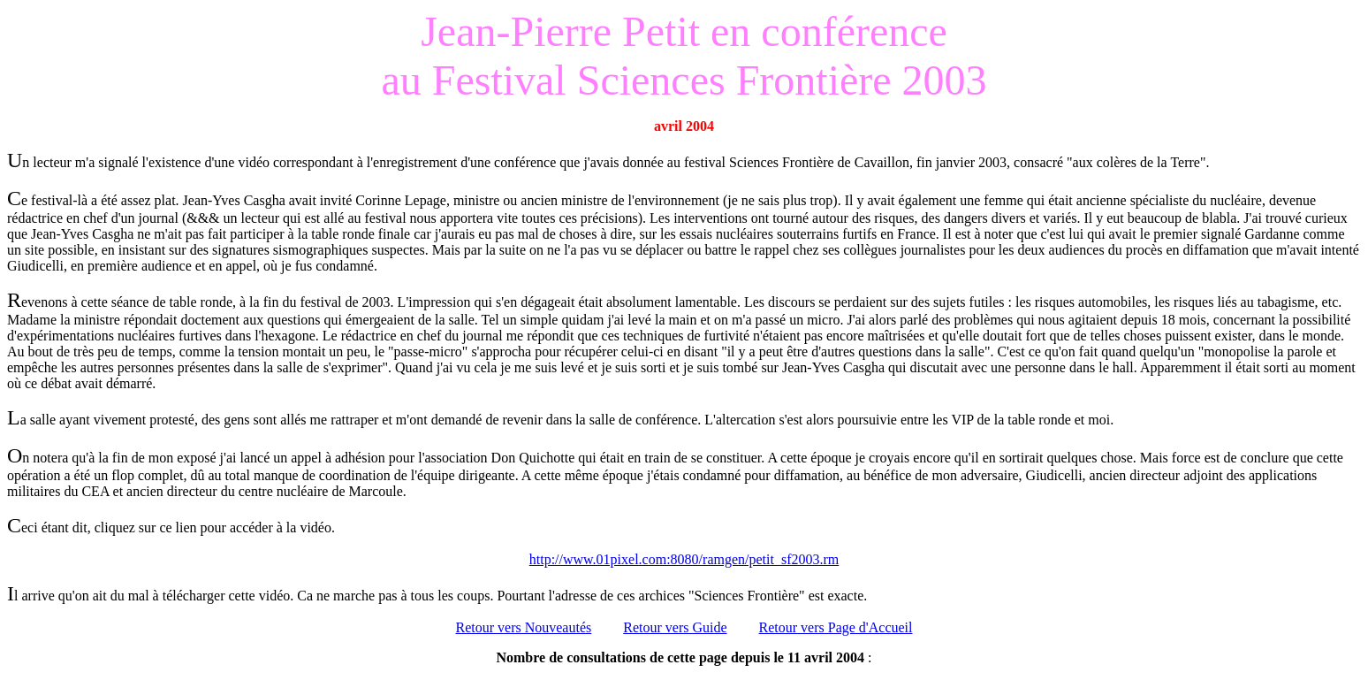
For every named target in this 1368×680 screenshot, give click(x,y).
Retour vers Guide (674, 627)
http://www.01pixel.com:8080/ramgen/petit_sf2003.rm (684, 559)
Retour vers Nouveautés (524, 627)
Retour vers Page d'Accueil (836, 627)
